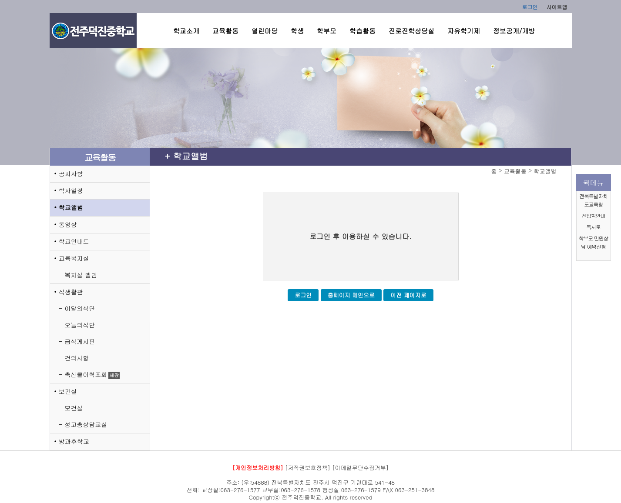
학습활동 (362, 30)
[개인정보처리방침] (257, 467)
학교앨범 (71, 207)
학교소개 (186, 30)
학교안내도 (74, 241)
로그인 (530, 6)
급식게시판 (79, 341)
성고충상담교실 (85, 424)
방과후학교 (74, 441)
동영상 (68, 224)
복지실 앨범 (80, 274)
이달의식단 (79, 308)
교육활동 (225, 30)
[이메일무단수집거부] (360, 467)
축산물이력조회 (85, 374)
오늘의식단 (79, 324)
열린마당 (265, 30)
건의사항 (76, 357)
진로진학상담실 (411, 30)
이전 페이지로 (408, 295)
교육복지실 (74, 258)
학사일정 (71, 190)
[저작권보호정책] (307, 467)
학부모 (326, 30)
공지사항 (71, 173)
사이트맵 (557, 6)
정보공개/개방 (514, 30)
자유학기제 (463, 30)
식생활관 (71, 291)
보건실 (68, 391)
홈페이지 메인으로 (351, 295)
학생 (297, 30)
